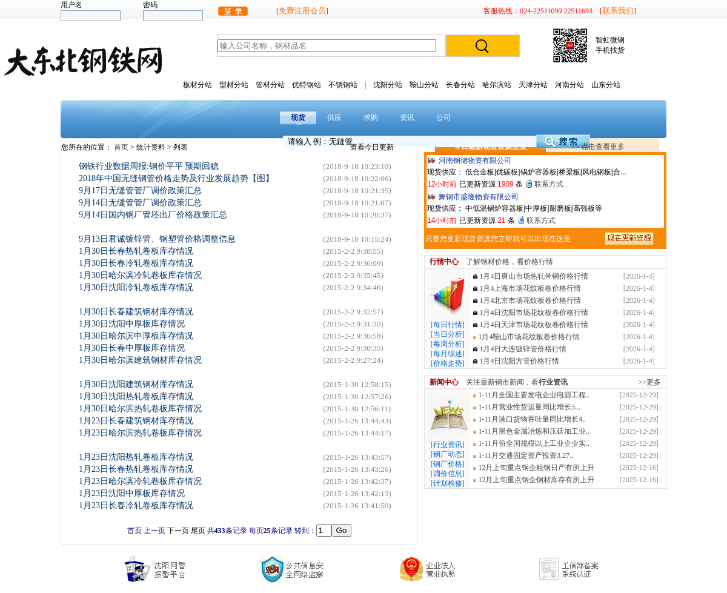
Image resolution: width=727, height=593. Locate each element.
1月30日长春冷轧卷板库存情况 (136, 263)
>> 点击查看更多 (598, 146)
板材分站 (197, 85)
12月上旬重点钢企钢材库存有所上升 (536, 479)
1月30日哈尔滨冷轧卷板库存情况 (140, 275)
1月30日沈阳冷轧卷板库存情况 (136, 287)
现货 (298, 117)
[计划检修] (448, 483)
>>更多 (649, 382)
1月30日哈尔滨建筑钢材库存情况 (140, 360)
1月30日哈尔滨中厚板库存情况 (136, 335)
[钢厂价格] (448, 464)
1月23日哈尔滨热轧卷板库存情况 (140, 432)
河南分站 (569, 85)
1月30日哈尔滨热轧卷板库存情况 (140, 408)
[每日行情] (448, 324)
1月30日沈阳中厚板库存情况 (132, 323)
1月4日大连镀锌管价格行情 (522, 349)
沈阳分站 (387, 85)
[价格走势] (448, 363)
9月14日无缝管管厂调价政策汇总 (140, 202)
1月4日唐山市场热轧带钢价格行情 (533, 276)
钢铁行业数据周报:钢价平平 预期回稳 (149, 166)
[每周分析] (448, 344)
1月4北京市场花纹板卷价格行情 (530, 300)
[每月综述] (448, 354)
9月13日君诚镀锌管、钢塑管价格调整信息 (157, 238)
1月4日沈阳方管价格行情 (519, 361)
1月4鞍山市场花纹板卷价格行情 (529, 337)
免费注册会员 (302, 10)
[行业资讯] (448, 444)
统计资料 (151, 147)
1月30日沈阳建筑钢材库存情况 (136, 384)
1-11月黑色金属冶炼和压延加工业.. (533, 431)
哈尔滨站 (496, 85)
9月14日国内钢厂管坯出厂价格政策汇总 (153, 214)
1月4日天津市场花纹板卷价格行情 (533, 324)
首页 (122, 147)
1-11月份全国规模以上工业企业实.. (533, 443)
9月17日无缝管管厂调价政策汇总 (140, 190)
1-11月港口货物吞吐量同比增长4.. (532, 419)
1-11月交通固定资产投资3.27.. (525, 455)
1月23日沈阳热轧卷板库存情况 (136, 457)
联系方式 (548, 184)
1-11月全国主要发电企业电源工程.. (533, 395)
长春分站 (460, 85)
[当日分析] (448, 334)
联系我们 (618, 10)
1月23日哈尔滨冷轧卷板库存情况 (140, 481)
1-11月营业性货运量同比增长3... (529, 407)
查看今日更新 (372, 147)
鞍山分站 (424, 85)
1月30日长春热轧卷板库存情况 (136, 251)
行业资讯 (553, 382)
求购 (371, 117)
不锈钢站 (342, 85)
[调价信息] (448, 473)
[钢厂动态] (448, 454)
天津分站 (533, 85)
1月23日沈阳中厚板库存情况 (132, 493)
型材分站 (233, 85)
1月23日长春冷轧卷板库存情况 (136, 505)
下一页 (178, 530)
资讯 (407, 117)
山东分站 (605, 85)
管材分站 (270, 85)
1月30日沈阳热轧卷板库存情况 (136, 396)
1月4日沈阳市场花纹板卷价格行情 (533, 312)
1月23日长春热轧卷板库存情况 (136, 469)
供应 (334, 117)
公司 (443, 117)
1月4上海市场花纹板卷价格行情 (530, 288)
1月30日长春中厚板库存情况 (132, 348)
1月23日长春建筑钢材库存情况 (136, 420)
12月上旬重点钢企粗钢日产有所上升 (536, 467)
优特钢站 (306, 85)
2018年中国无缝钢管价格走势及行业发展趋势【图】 (176, 178)
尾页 (198, 530)
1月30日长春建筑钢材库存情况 (136, 311)
